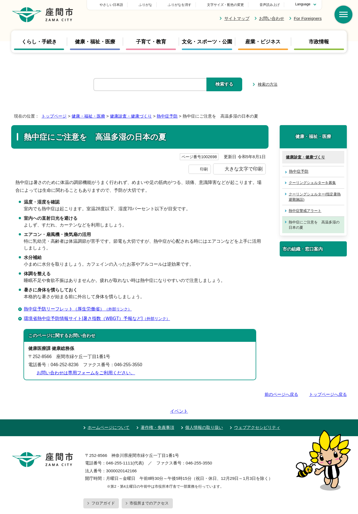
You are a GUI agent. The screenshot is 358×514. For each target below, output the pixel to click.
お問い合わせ (271, 18)
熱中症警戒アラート (305, 211)
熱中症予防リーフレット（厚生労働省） (80, 309)
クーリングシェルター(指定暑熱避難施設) (315, 197)
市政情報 (319, 42)
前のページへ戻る (281, 394)
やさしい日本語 (150, 5)
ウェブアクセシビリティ (257, 411)
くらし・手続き (39, 42)
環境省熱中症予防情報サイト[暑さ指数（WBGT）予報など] (99, 318)
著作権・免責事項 (157, 411)
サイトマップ (236, 18)
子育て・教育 (151, 42)
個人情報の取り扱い (204, 411)
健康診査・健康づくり (131, 116)
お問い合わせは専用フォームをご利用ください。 (86, 372)
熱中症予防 (167, 116)
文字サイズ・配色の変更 (225, 5)
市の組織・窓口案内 (302, 248)
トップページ (54, 116)
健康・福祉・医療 (95, 42)
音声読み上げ (270, 5)
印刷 (204, 169)
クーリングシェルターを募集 (312, 183)
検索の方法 (267, 84)
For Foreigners (308, 18)
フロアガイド (103, 487)
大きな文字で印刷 (244, 169)
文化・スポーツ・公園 (207, 42)
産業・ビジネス (263, 42)
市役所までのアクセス (149, 487)
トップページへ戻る (328, 394)
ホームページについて (108, 411)
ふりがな (184, 5)
